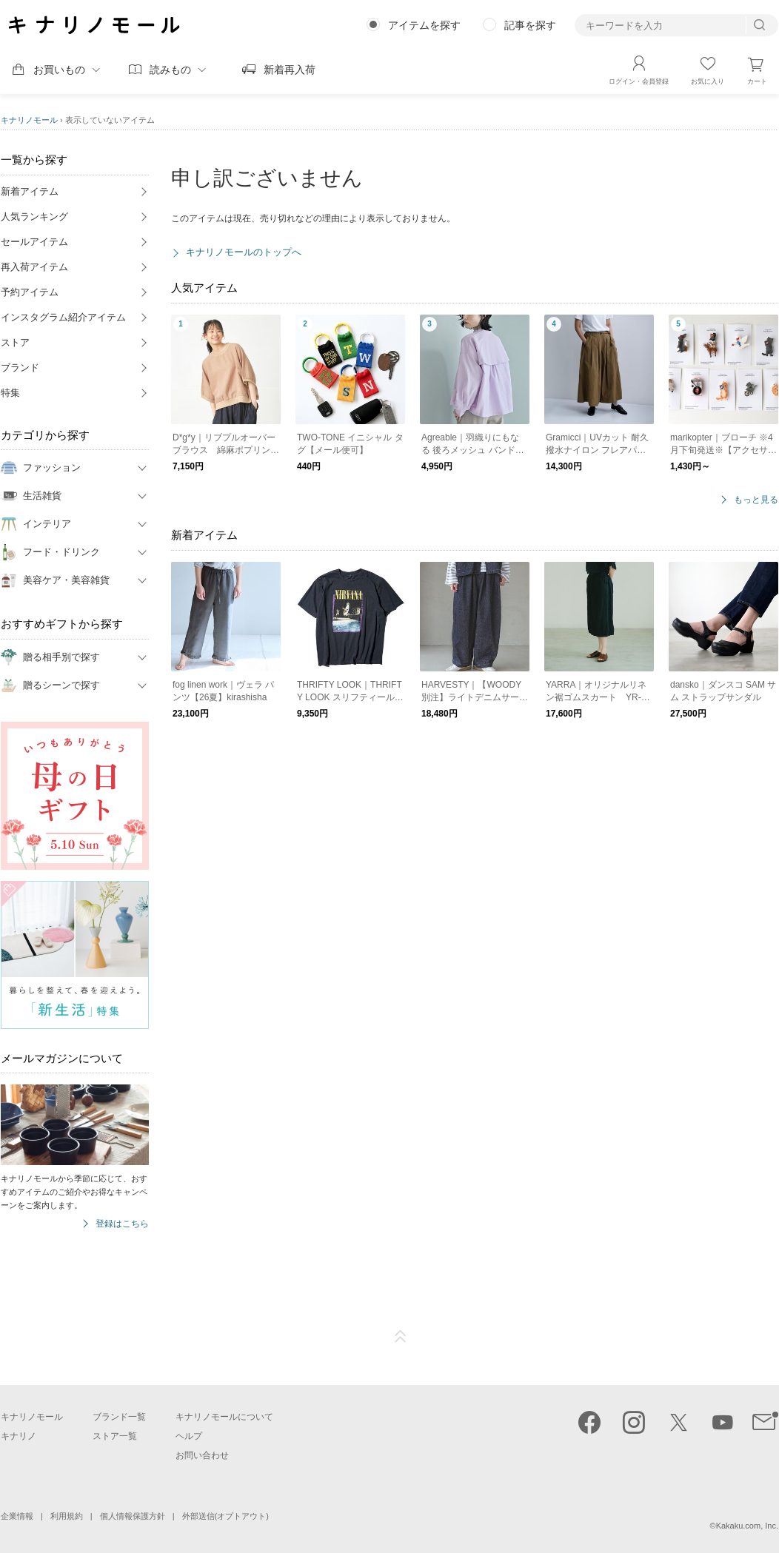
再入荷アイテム (34, 266)
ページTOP (401, 1337)
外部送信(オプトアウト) (225, 1516)
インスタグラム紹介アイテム (63, 317)
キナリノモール (29, 119)
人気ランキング (34, 216)
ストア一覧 (115, 1436)
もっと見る (756, 500)
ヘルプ (188, 1436)
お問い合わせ (202, 1455)
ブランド (20, 367)
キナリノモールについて (224, 1417)
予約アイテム (29, 292)
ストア (15, 342)
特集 (10, 392)
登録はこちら (122, 1224)
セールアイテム (34, 241)
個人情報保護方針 (132, 1516)
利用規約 (66, 1516)
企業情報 (17, 1516)
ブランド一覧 (119, 1417)
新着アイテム (29, 191)
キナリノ (18, 1436)
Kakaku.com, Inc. (747, 1525)
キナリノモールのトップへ (243, 252)
